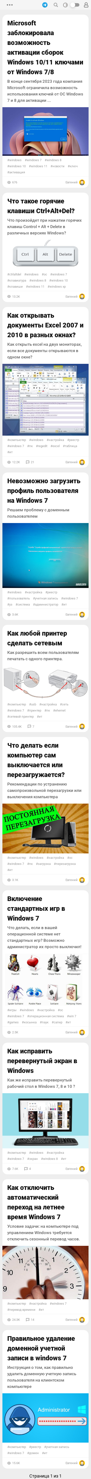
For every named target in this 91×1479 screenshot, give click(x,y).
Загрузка (44, 864)
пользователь (19, 598)
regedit (42, 446)
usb (33, 704)
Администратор (46, 604)
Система (23, 604)
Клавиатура (17, 280)
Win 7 (72, 1016)
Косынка (30, 1022)
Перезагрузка (66, 864)
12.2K (16, 462)
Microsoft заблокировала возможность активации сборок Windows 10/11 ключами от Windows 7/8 (45, 47)
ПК (31, 446)
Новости (58, 166)
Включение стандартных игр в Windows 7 (36, 908)
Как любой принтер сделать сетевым (37, 638)
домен (34, 1453)
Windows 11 (39, 166)
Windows (15, 160)
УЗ (10, 604)
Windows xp (58, 286)
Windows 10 (17, 166)
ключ (74, 166)
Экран (33, 1159)
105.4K (17, 726)
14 (32, 1320)
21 (32, 462)
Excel (56, 446)
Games (14, 1022)
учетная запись (46, 598)
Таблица (71, 446)
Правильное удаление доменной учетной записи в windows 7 (41, 1348)
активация (17, 172)
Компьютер (17, 440)
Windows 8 (54, 160)
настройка (56, 440)
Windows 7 (34, 160)
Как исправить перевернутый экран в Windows (42, 1061)
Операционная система (46, 1016)
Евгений (75, 182)
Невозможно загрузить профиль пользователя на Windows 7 (43, 490)
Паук (45, 1022)
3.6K (15, 614)
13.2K (16, 296)
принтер (35, 710)
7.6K (15, 1169)
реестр (74, 440)
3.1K (15, 880)
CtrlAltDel (15, 274)
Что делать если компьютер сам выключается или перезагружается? (36, 760)
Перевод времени (22, 1309)
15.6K (16, 1463)
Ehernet (60, 710)
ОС (45, 274)
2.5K (15, 1032)
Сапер (58, 1022)
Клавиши (16, 286)
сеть (65, 704)
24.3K (16, 1320)
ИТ (11, 452)
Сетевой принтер (21, 716)
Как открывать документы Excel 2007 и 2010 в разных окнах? (45, 325)
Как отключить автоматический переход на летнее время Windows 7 (36, 1202)
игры (13, 1010)
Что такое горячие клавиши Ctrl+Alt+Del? (41, 206)
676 (14, 182)
